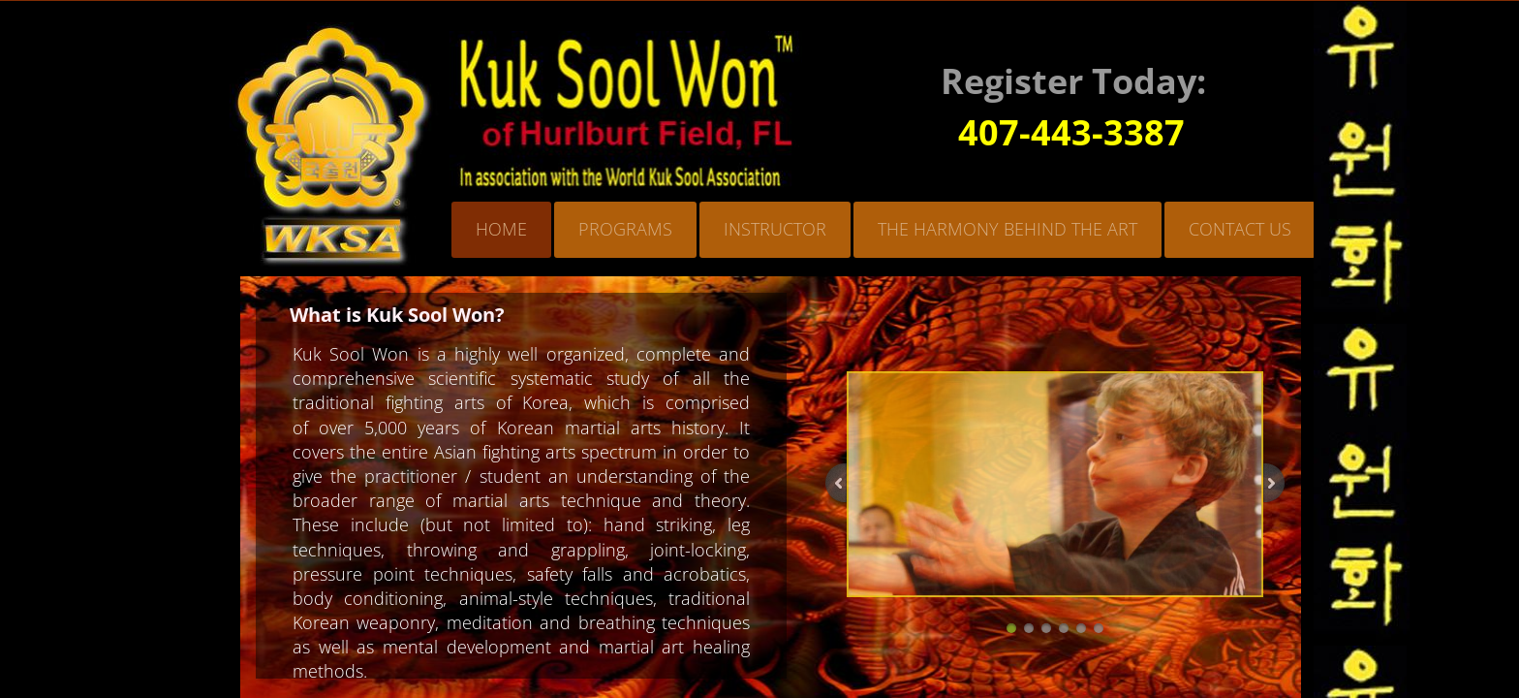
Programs (625, 228)
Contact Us (1240, 228)
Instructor (775, 228)
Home (501, 228)
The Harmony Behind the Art (1007, 228)
